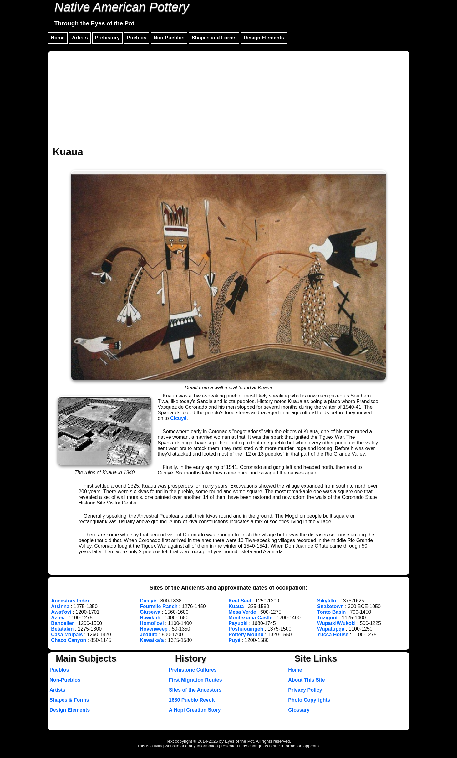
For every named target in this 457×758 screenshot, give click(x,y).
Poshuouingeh (245, 629)
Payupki (237, 623)
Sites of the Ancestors (195, 690)
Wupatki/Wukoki (336, 623)
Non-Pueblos (169, 37)
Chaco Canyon (68, 640)
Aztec (57, 617)
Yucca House (332, 634)
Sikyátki (326, 600)
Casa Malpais (67, 634)
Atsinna (60, 606)
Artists (80, 37)
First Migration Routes (195, 680)
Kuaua (236, 606)
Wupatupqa (330, 629)
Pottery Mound (245, 634)
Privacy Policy (305, 690)
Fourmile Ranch (159, 606)
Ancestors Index (70, 600)
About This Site (306, 680)
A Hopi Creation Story (195, 710)
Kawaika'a (152, 640)
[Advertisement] (229, 99)
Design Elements (264, 37)
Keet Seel (239, 600)
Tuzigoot (327, 617)
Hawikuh (150, 617)
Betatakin (62, 629)
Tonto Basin (331, 612)
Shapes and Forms (214, 37)
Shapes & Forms (69, 700)
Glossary (298, 710)
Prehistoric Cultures (193, 670)
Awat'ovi (61, 612)
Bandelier (62, 623)
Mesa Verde (242, 612)
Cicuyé (178, 418)
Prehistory (107, 37)
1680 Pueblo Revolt (192, 700)
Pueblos (136, 37)
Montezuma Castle (250, 617)
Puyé (234, 640)
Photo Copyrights (309, 700)
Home (57, 37)
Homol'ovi (152, 623)
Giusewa (150, 612)
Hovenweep (154, 629)
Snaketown (330, 606)
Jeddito (149, 634)
